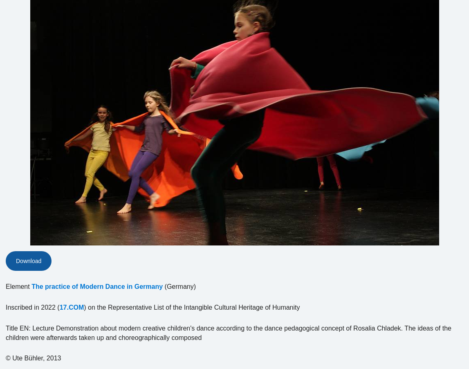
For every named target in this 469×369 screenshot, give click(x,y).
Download (28, 261)
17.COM (72, 307)
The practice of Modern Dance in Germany (97, 286)
